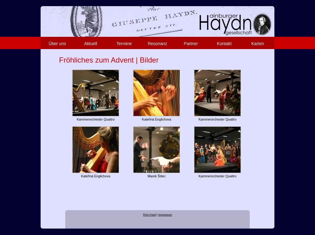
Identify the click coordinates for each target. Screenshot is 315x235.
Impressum (165, 214)
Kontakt (224, 43)
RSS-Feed (149, 214)
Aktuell (90, 43)
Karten (257, 43)
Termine (124, 43)
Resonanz (157, 43)
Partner (191, 43)
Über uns (57, 43)
